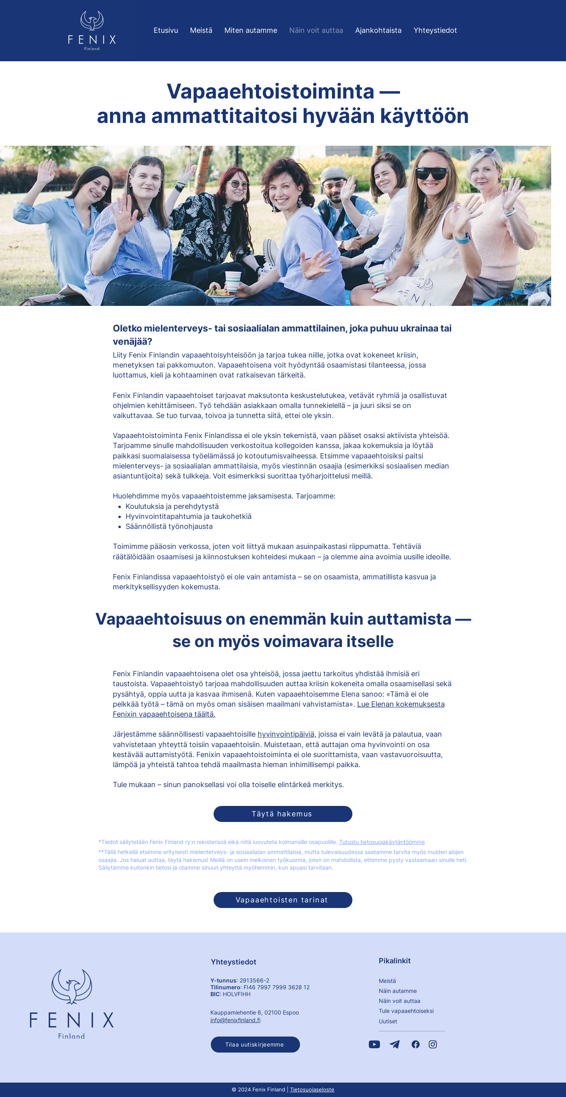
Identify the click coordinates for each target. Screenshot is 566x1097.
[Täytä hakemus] (283, 814)
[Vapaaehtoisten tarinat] (283, 900)
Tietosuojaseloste (312, 1089)
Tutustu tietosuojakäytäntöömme (382, 841)
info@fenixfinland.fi (235, 1020)
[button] (255, 1045)
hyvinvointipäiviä (286, 734)
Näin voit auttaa (399, 1000)
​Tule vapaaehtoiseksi (406, 1010)
